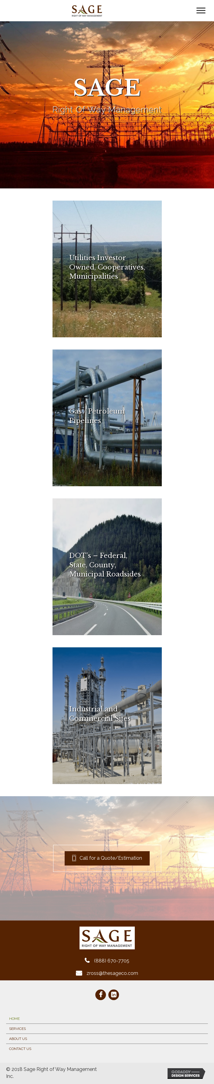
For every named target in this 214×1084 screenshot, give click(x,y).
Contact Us (20, 1049)
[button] (107, 858)
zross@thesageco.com (112, 973)
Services (17, 1029)
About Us (18, 1039)
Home (14, 1019)
